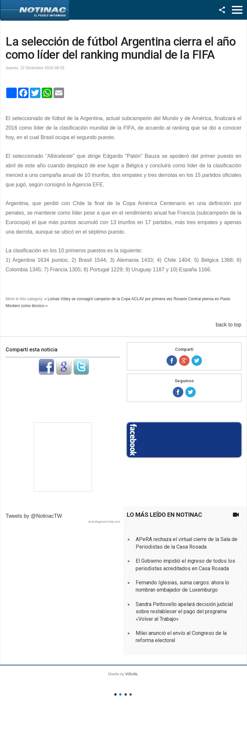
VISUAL (131, 674)
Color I (115, 694)
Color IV (130, 694)
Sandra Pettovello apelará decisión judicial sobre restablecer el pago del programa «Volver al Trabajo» (184, 611)
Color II (120, 694)
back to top (228, 324)
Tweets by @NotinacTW (34, 516)
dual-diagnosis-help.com (104, 521)
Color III (125, 694)
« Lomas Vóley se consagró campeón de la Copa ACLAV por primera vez (108, 299)
